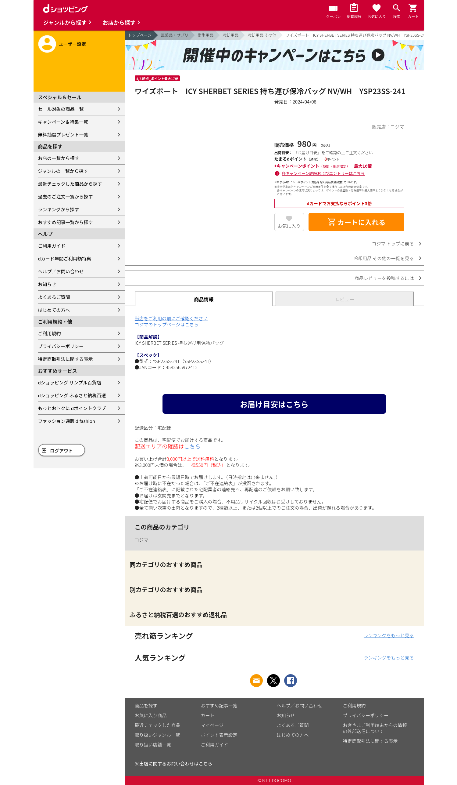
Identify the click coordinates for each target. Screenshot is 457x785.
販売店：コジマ (388, 126)
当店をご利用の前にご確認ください (171, 318)
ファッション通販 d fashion (66, 421)
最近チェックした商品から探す (70, 183)
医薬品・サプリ (174, 35)
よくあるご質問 (54, 297)
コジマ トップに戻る (393, 243)
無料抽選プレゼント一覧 (63, 134)
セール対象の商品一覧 (61, 109)
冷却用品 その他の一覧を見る (383, 258)
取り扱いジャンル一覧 (157, 735)
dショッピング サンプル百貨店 (69, 382)
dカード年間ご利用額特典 (64, 258)
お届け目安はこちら (274, 403)
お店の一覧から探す (58, 158)
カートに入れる (356, 221)
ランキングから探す (58, 209)
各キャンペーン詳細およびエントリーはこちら (323, 173)
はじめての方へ (54, 310)
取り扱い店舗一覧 (153, 744)
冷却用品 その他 (262, 35)
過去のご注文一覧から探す (65, 196)
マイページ (212, 725)
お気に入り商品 (151, 715)
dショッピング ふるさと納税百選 (72, 395)
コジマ (141, 539)
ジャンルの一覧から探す (63, 171)
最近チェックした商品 (157, 725)
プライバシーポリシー (61, 346)
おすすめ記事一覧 (219, 705)
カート (208, 715)
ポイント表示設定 (219, 735)
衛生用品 (205, 35)
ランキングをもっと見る (389, 635)
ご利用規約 (49, 333)
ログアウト (61, 450)
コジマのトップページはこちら (167, 324)
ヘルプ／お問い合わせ (61, 271)
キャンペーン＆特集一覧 (63, 121)
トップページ (140, 35)
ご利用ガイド (52, 245)
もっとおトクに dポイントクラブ (72, 408)
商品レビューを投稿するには (384, 278)
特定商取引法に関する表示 (65, 359)
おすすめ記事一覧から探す (65, 222)
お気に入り (289, 226)
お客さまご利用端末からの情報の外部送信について (375, 728)
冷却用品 (230, 35)
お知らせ (47, 284)
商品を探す (146, 705)
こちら (192, 446)
